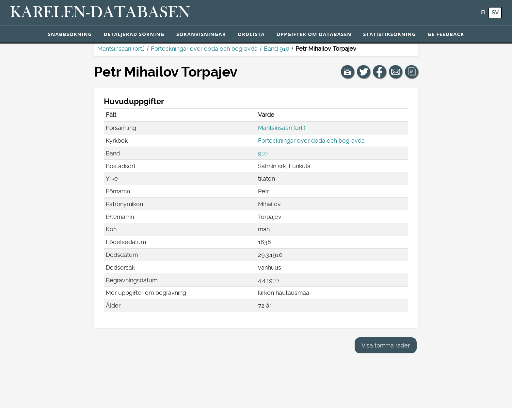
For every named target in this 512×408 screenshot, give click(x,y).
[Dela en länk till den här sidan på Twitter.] (363, 71)
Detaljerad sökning (134, 34)
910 (263, 153)
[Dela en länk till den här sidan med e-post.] (395, 71)
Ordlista (251, 34)
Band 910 (276, 48)
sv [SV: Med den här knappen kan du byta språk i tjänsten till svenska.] (495, 12)
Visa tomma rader (385, 345)
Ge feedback (446, 34)
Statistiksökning (389, 34)
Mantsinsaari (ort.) (121, 48)
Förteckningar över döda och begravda (204, 48)
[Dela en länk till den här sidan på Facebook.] (379, 71)
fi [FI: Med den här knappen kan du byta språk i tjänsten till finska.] (483, 12)
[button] (347, 71)
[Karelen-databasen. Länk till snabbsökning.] (100, 13)
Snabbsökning (70, 34)
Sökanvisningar (201, 34)
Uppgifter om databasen (314, 34)
